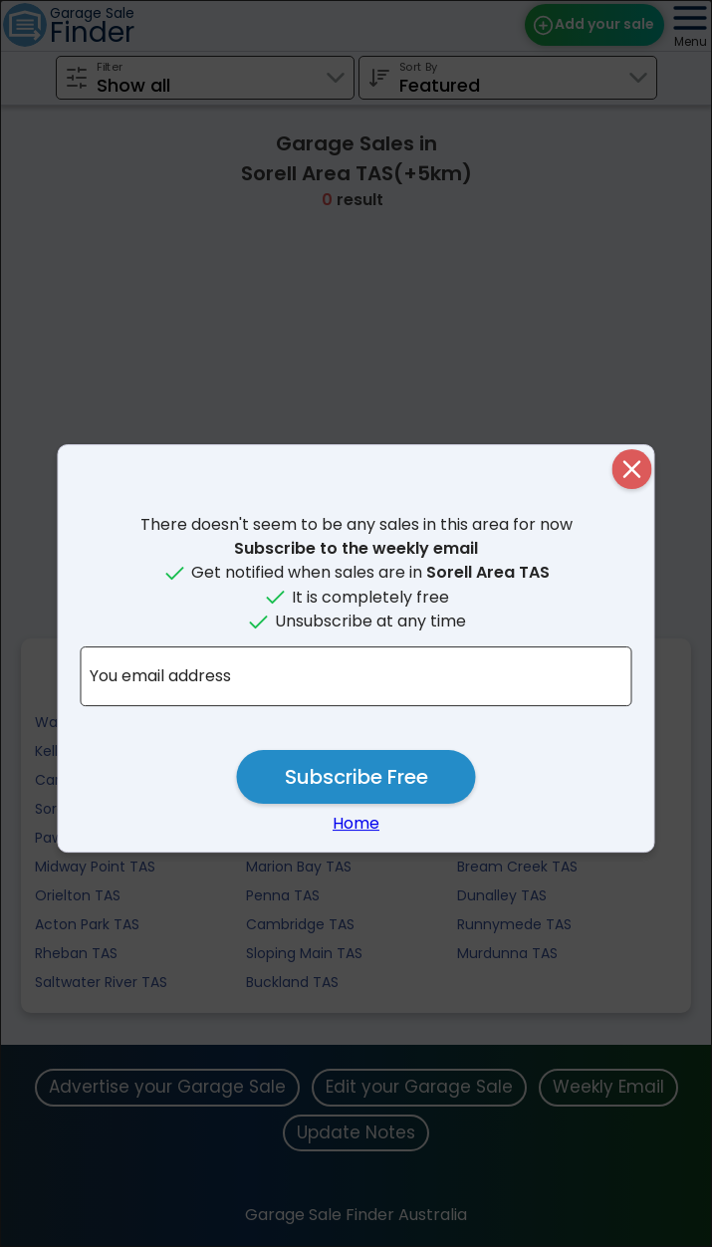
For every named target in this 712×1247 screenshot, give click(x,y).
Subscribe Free (356, 777)
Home (356, 823)
